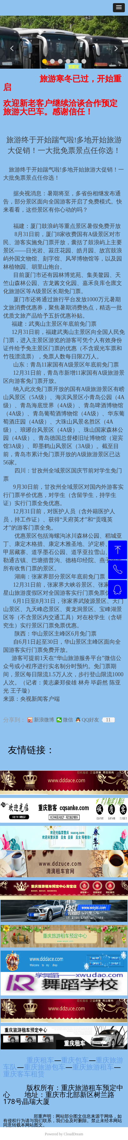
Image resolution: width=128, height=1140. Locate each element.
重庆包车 (75, 1059)
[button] (119, 7)
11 (108, 719)
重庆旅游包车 (44, 1066)
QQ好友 (90, 719)
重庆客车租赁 (26, 1073)
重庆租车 (40, 1059)
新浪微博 (44, 719)
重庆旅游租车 (93, 1066)
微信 (68, 719)
